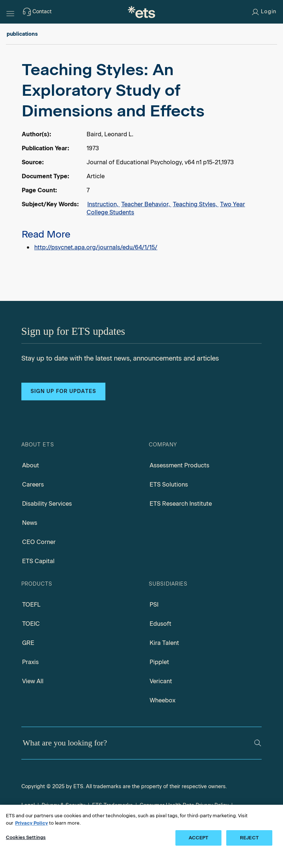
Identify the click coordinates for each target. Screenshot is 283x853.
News (29, 522)
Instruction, (103, 204)
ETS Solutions (169, 484)
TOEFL (31, 604)
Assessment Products (179, 465)
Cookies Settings (26, 837)
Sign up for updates (63, 391)
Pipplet (159, 662)
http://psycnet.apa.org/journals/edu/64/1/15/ (95, 247)
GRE (28, 642)
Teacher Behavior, (146, 204)
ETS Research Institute (181, 503)
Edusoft (160, 623)
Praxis (30, 662)
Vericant (161, 681)
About (30, 465)
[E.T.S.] (141, 12)
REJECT (249, 837)
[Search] (258, 743)
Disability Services (47, 503)
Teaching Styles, (196, 204)
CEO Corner (39, 541)
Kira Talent (164, 642)
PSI (154, 604)
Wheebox (162, 700)
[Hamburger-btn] (10, 11)
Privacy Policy (31, 823)
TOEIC (31, 623)
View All (32, 681)
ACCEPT (199, 837)
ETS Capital (38, 561)
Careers (33, 484)
